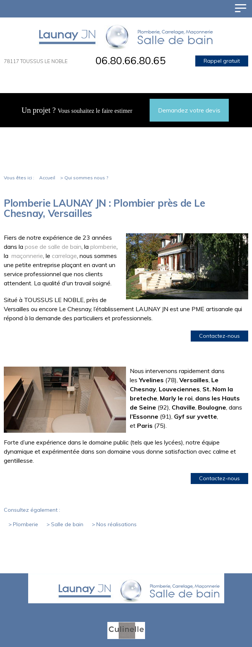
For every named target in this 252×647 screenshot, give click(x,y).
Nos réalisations (116, 524)
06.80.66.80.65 (131, 60)
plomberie (102, 246)
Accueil (47, 177)
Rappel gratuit (222, 60)
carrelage (63, 255)
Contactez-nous (219, 335)
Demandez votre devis (189, 110)
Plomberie (25, 524)
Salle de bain (67, 524)
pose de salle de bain (53, 246)
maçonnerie (27, 255)
